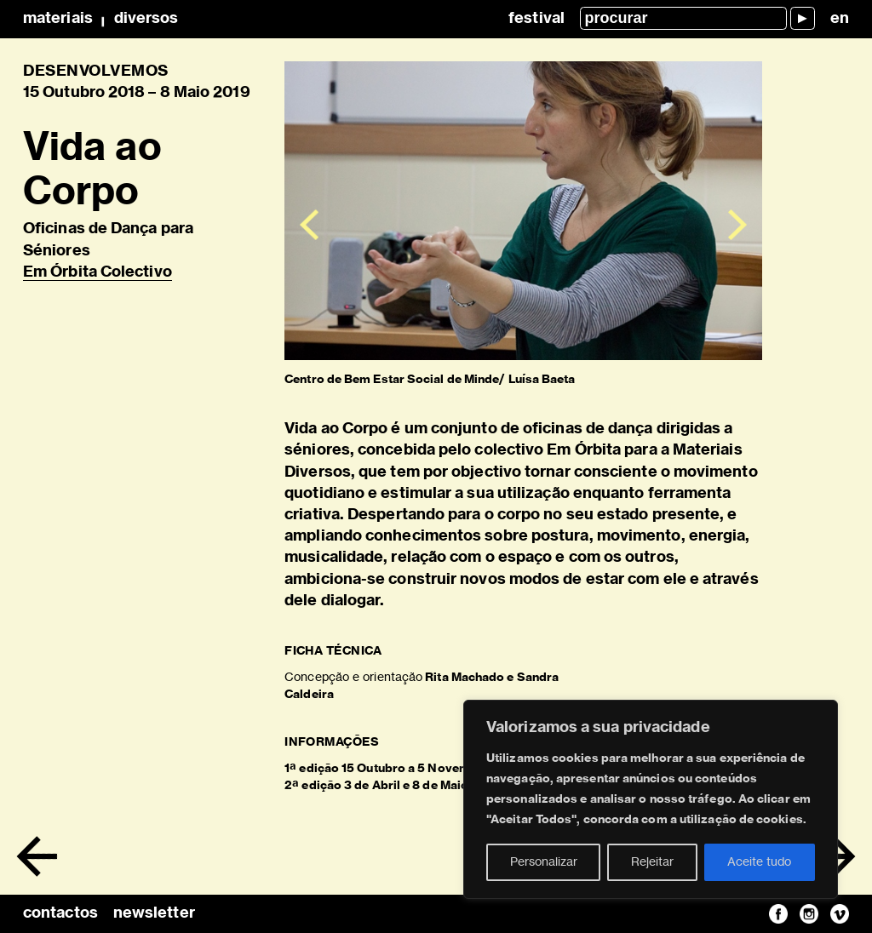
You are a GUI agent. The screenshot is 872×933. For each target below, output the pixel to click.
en (839, 18)
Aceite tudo (759, 862)
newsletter (154, 913)
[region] (650, 799)
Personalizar (543, 862)
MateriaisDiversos (100, 18)
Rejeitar (652, 862)
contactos (60, 913)
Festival (536, 18)
